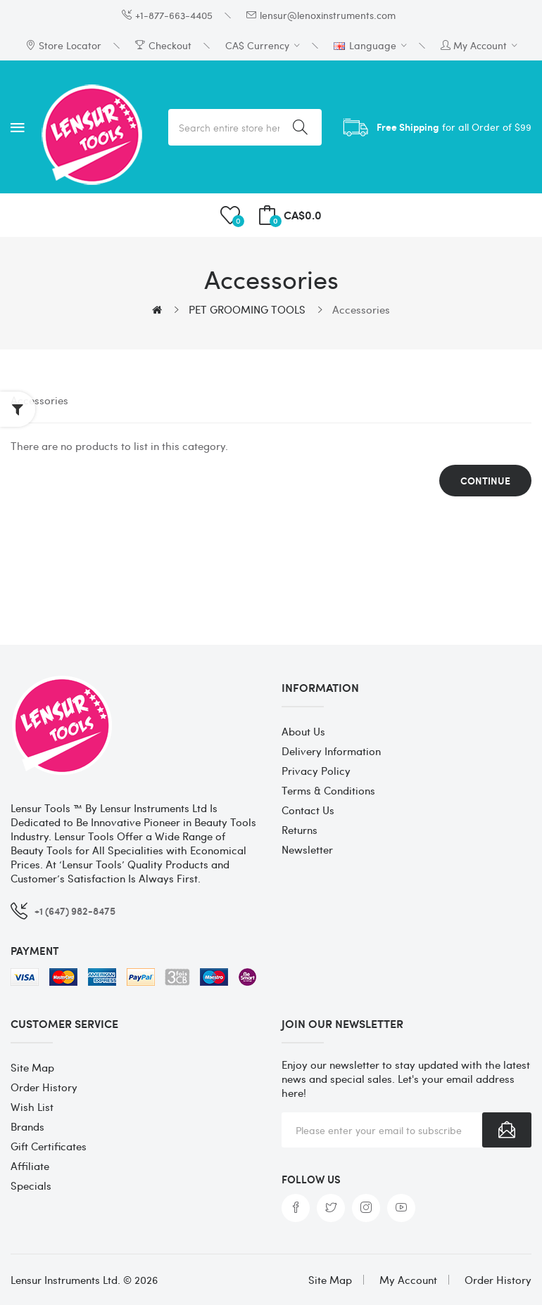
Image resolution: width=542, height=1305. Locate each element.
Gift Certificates (49, 1146)
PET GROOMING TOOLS (247, 309)
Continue (485, 480)
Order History (44, 1087)
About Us (303, 731)
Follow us (311, 1179)
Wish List (32, 1106)
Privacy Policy (316, 770)
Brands (27, 1126)
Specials (31, 1185)
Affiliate (30, 1166)
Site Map (32, 1067)
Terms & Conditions (328, 790)
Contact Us (308, 810)
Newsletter (307, 849)
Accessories (361, 309)
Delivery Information (331, 751)
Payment (35, 951)
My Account (408, 1279)
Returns (299, 829)
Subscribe (506, 1130)
